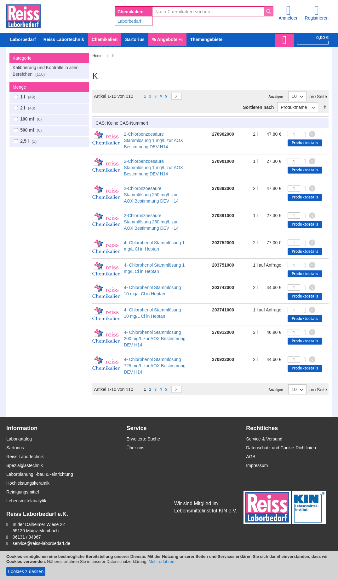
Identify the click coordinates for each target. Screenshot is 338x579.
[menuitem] (23, 39)
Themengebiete (206, 39)
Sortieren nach (258, 107)
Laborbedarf (129, 21)
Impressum (257, 465)
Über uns (135, 447)
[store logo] (23, 15)
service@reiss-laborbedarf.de (41, 543)
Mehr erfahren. (162, 561)
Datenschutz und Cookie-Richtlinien (281, 447)
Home (97, 56)
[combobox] (212, 11)
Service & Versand (264, 438)
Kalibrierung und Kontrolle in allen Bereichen (45, 71)
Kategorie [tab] (22, 58)
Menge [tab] (19, 87)
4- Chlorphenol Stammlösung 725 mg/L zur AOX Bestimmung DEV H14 (155, 366)
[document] (169, 565)
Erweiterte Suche (143, 438)
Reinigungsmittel (22, 491)
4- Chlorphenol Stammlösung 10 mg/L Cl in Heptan (152, 290)
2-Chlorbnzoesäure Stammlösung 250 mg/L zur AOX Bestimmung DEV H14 (151, 195)
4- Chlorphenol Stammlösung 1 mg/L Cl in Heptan (154, 245)
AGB (250, 456)
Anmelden (288, 18)
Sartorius (15, 447)
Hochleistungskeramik (27, 483)
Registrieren (317, 18)
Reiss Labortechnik (25, 456)
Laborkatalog (19, 438)
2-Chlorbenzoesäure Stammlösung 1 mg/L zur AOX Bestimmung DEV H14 (153, 140)
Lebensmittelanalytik (26, 500)
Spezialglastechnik (24, 465)
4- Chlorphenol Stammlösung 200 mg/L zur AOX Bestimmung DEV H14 (155, 338)
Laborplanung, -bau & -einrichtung (39, 474)
